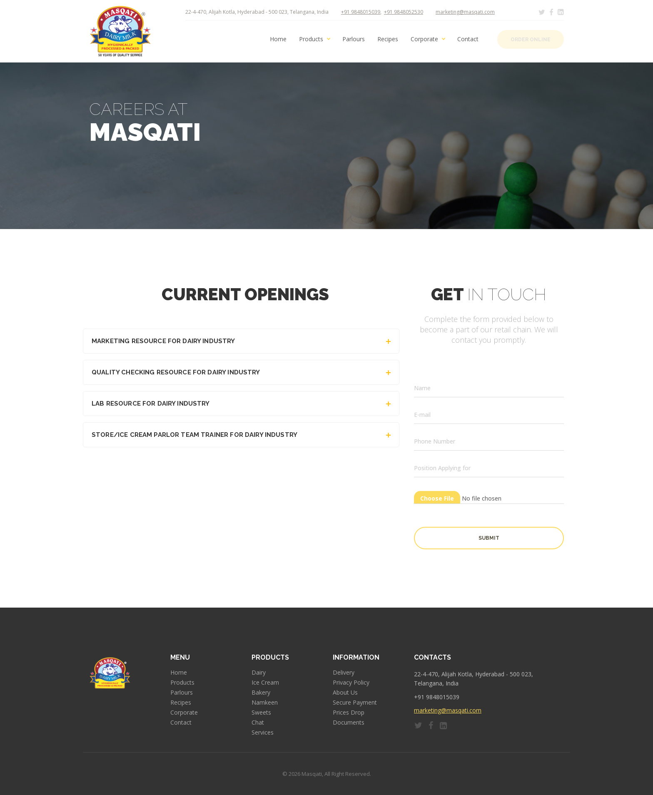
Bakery (261, 692)
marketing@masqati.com (465, 11)
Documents (348, 722)
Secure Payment (355, 702)
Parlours (353, 39)
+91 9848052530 (403, 11)
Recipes (387, 39)
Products (311, 39)
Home (278, 39)
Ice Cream (265, 682)
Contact (468, 39)
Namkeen (265, 702)
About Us (345, 692)
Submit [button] (489, 538)
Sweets (261, 712)
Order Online (531, 39)
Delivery (343, 672)
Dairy (259, 672)
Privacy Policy (351, 682)
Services (263, 732)
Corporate (424, 39)
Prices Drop (348, 712)
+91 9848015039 (360, 11)
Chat (258, 722)
